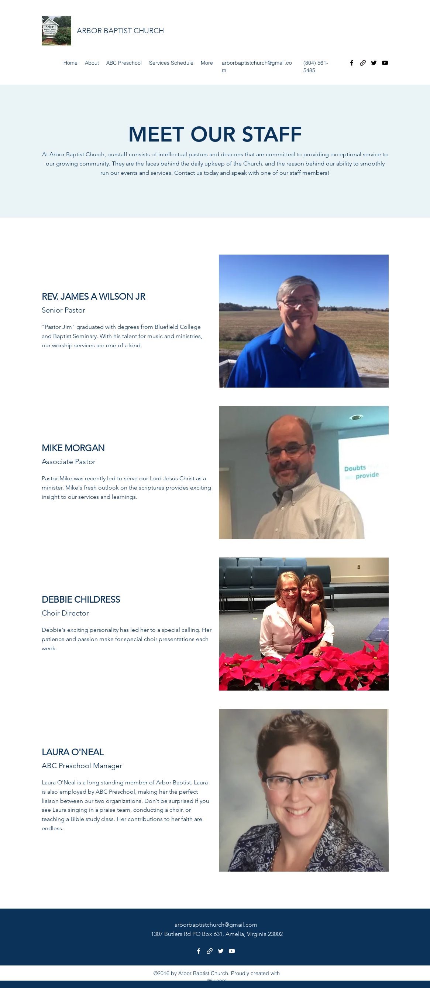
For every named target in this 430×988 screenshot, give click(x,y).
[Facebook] (351, 63)
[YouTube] (385, 63)
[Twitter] (374, 63)
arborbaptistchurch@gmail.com (216, 924)
